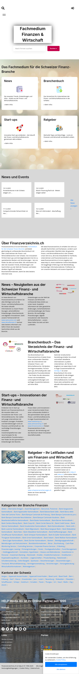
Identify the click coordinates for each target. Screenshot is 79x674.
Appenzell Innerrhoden (38, 576)
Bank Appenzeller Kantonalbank (26, 512)
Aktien (4, 509)
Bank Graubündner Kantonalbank (33, 526)
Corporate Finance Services (44, 546)
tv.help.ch (72, 472)
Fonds (40, 549)
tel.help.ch (57, 371)
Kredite (40, 555)
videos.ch (60, 474)
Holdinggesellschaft (10, 552)
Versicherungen (52, 563)
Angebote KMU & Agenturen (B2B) (53, 612)
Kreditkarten (66, 555)
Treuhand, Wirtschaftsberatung (14, 563)
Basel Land (53, 576)
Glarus (17, 579)
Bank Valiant (49, 538)
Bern (71, 576)
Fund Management (69, 549)
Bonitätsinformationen (37, 543)
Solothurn (25, 582)
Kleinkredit (31, 555)
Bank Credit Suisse (62, 523)
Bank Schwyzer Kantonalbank (35, 535)
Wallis (65, 582)
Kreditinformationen (52, 555)
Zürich (4, 585)
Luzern (41, 579)
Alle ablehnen (61, 669)
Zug (71, 582)
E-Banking (61, 546)
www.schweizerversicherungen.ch (39, 490)
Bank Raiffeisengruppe (57, 532)
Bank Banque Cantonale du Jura (63, 514)
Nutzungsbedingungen (10, 668)
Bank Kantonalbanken (56, 526)
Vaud (60, 582)
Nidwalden (60, 579)
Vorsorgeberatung (67, 563)
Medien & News (7, 639)
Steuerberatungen (47, 561)
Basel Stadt (63, 576)
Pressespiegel (6, 645)
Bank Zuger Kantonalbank (13, 540)
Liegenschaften (36, 558)
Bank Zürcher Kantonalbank (35, 540)
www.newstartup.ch (35, 421)
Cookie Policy (24, 668)
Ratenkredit (61, 558)
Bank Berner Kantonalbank (62, 520)
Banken (50, 540)
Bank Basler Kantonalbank (40, 520)
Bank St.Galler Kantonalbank (59, 535)
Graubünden (27, 579)
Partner (43, 620)
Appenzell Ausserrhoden (18, 576)
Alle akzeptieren (61, 664)
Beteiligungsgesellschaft (64, 540)
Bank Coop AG (29, 523)
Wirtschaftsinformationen (11, 566)
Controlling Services (25, 546)
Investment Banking (17, 555)
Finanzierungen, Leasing (11, 549)
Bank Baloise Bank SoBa (49, 512)
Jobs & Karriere (7, 642)
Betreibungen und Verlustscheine (14, 543)
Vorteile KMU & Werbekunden (52, 614)
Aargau (4, 576)
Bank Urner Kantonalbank (32, 538)
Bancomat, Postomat (49, 509)
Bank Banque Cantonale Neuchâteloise (16, 517)
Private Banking (50, 558)
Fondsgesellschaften (52, 549)
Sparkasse (35, 561)
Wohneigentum (29, 566)
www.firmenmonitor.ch (36, 426)
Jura (35, 579)
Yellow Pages (6, 648)
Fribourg (5, 579)
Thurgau (48, 582)
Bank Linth (70, 526)
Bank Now (18, 532)
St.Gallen (33, 582)
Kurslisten (24, 558)
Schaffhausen (7, 582)
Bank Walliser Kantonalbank (66, 538)
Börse (50, 543)
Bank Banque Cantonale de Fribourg (36, 514)
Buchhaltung (59, 543)
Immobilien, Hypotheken (29, 552)
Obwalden (70, 579)
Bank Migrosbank (32, 529)
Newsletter (45, 617)
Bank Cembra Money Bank (12, 523)
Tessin (41, 582)
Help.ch (21, 666)
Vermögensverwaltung (35, 563)
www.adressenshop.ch (35, 424)
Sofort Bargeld (23, 561)
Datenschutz (35, 668)
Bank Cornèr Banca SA (44, 523)
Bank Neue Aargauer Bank (51, 529)
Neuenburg (49, 579)
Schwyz (16, 582)
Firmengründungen (29, 549)
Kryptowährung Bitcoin (10, 558)
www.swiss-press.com (9, 320)
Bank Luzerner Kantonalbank (13, 529)
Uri (55, 582)
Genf (11, 579)
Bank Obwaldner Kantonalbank (35, 532)
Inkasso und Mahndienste (50, 552)
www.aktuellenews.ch (9, 322)
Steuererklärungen (63, 561)
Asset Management (32, 509)
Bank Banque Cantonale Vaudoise (46, 517)
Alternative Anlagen (15, 509)
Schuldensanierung (9, 561)
